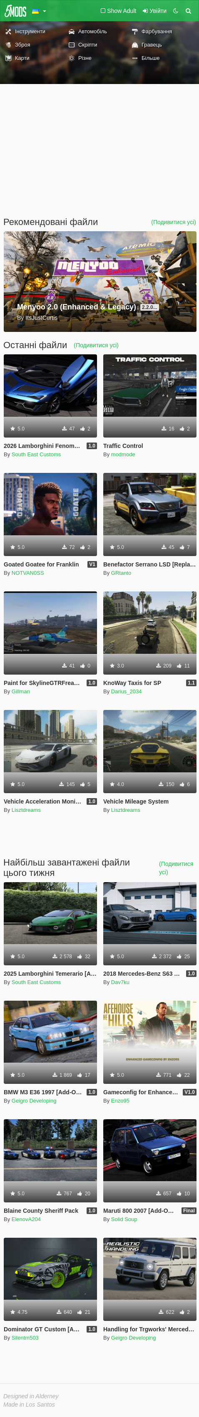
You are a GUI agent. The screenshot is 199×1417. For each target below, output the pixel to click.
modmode (123, 454)
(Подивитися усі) (173, 222)
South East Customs (36, 454)
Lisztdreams (26, 810)
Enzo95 (120, 1101)
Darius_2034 (126, 691)
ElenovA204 (26, 1219)
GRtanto (121, 573)
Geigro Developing (34, 1101)
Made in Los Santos (29, 1404)
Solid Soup (124, 1219)
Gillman (21, 691)
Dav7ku (120, 982)
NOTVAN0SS (28, 573)
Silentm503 (25, 1338)
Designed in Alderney (31, 1396)
